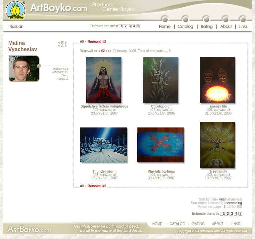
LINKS (235, 224)
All (82, 41)
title (214, 199)
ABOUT (217, 224)
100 (239, 206)
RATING (198, 224)
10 (228, 206)
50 (233, 206)
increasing (215, 203)
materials (235, 199)
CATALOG (177, 224)
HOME (157, 224)
